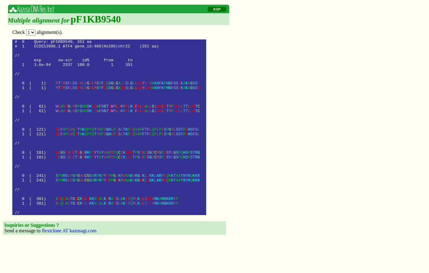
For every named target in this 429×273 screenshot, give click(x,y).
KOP (217, 9)
